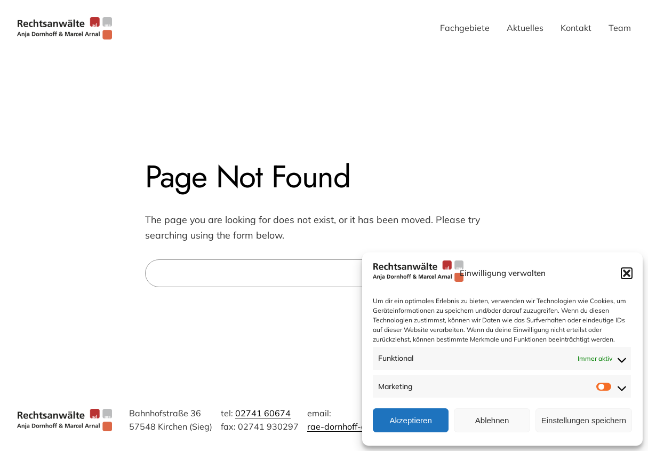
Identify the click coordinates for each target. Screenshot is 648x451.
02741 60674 (263, 413)
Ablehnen (492, 420)
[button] (626, 273)
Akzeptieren (411, 420)
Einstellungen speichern (583, 420)
